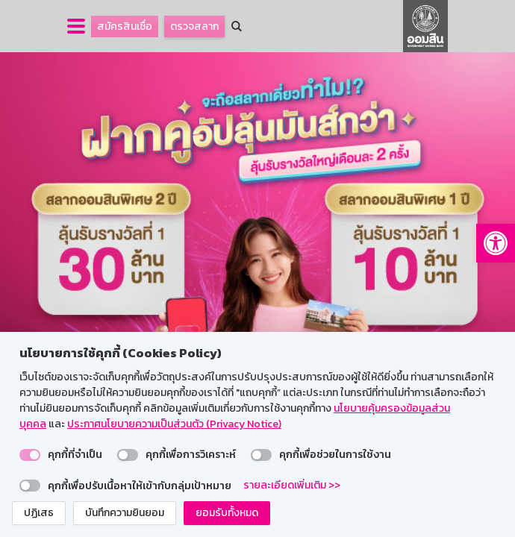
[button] (495, 243)
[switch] (29, 455)
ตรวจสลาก (194, 26)
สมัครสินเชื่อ (124, 26)
